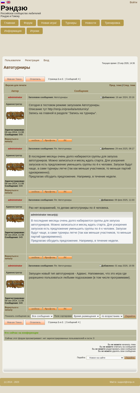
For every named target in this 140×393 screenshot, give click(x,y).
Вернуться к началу (11, 140)
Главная (9, 22)
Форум (28, 22)
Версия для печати (15, 85)
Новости (90, 22)
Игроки (34, 30)
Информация (13, 30)
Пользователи (13, 60)
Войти (133, 2)
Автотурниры (17, 67)
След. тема (129, 85)
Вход (46, 60)
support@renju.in (126, 382)
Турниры (71, 22)
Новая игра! (49, 22)
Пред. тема (115, 85)
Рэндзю (14, 8)
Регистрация (32, 60)
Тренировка (112, 22)
